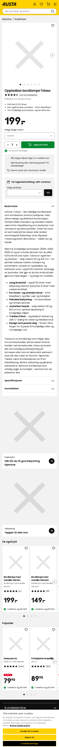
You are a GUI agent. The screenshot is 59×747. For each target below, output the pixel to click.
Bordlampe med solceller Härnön (16, 582)
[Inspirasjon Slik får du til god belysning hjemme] (29, 434)
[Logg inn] (34, 4)
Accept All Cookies (29, 731)
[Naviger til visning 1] (20, 84)
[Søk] (53, 11)
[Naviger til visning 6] (38, 84)
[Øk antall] (17, 144)
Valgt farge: (14, 129)
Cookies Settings (29, 743)
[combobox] (27, 11)
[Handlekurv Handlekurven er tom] (48, 4)
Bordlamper (20, 19)
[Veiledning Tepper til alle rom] (29, 503)
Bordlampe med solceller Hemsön (43, 582)
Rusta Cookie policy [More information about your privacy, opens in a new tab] (20, 725)
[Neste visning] (52, 55)
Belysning (6, 19)
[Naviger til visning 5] (35, 84)
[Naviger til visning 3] (27, 84)
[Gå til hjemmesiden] (9, 4)
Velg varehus (14, 187)
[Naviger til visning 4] (31, 84)
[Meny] (55, 4)
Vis (48, 192)
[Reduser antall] (8, 144)
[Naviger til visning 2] (24, 84)
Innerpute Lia (16, 660)
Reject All (29, 737)
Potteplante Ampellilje (43, 660)
